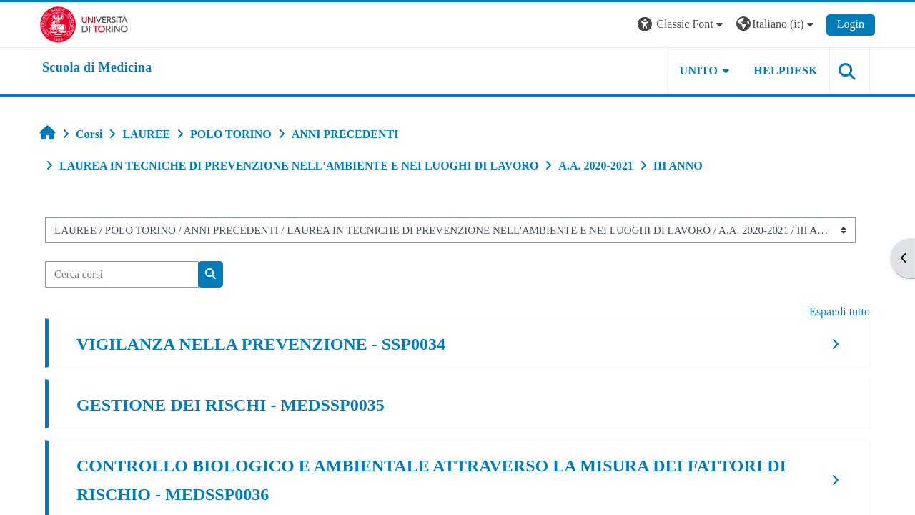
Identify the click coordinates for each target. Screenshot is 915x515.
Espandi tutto (839, 311)
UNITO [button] (699, 70)
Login (850, 24)
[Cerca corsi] (122, 274)
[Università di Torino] (84, 23)
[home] (97, 68)
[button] (681, 25)
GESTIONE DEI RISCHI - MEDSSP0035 (230, 405)
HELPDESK (785, 70)
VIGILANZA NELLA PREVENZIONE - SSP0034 (260, 344)
